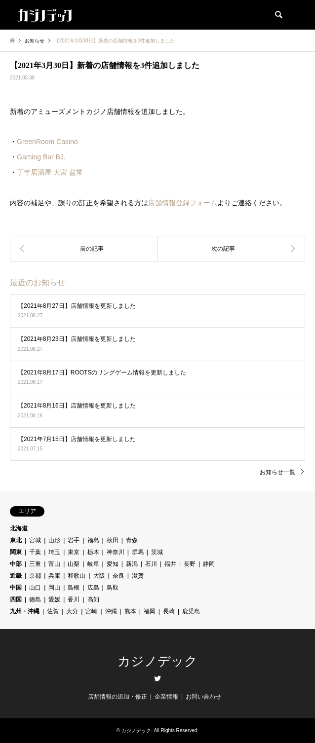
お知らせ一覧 (277, 472)
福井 (170, 563)
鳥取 (112, 587)
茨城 (157, 552)
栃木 (93, 552)
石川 (151, 563)
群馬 (138, 552)
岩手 (73, 540)
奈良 (118, 575)
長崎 (169, 611)
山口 (35, 587)
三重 (35, 563)
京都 (35, 575)
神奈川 (115, 552)
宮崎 (91, 611)
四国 (16, 599)
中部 (16, 563)
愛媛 (54, 599)
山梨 (73, 563)
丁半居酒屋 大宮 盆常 (50, 172)
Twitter (157, 678)
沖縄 (111, 611)
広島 (93, 587)
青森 (132, 540)
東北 (16, 540)
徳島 (35, 599)
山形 (54, 540)
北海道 (19, 528)
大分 (72, 611)
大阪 (99, 575)
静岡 (209, 563)
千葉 (35, 552)
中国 (16, 587)
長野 (190, 563)
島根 (73, 587)
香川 (73, 599)
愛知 (112, 563)
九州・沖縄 (24, 611)
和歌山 (76, 575)
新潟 (132, 563)
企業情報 (166, 696)
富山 (54, 563)
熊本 (130, 611)
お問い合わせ (203, 696)
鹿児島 (191, 611)
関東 (16, 552)
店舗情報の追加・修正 (117, 696)
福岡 (150, 611)
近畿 (16, 575)
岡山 (54, 587)
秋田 (112, 540)
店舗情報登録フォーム (182, 203)
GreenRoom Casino (47, 142)
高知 (93, 599)
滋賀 (138, 575)
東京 (73, 552)
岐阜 (93, 563)
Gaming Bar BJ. (41, 157)
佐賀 (53, 611)
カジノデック (157, 661)
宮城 (35, 540)
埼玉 (54, 552)
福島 (93, 540)
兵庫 (54, 575)
